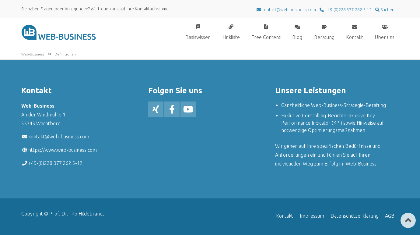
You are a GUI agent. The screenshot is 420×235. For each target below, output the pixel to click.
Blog (297, 37)
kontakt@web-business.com (58, 136)
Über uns (384, 37)
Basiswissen (198, 37)
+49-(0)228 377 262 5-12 (348, 9)
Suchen (387, 9)
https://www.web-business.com (62, 150)
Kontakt (354, 37)
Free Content (266, 37)
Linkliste (231, 37)
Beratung (324, 37)
